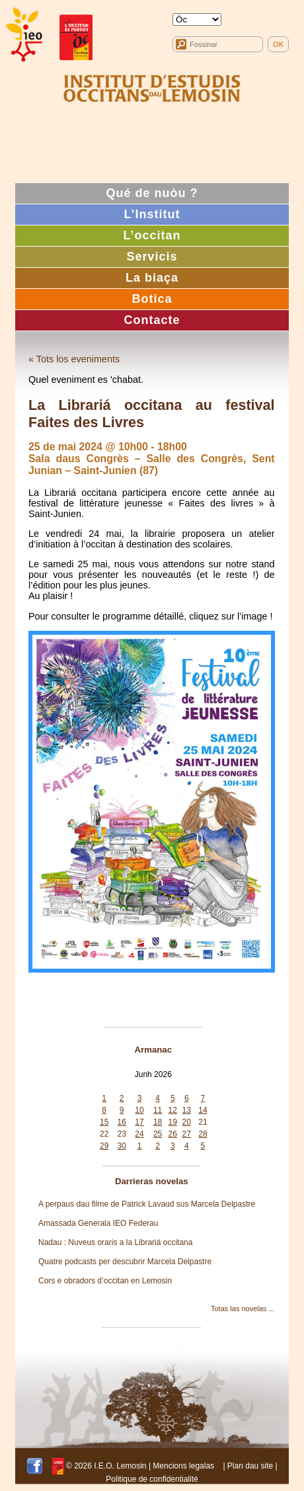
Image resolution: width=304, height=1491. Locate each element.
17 (139, 1122)
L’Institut (152, 214)
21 (202, 1122)
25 (157, 1134)
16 (122, 1122)
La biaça (152, 277)
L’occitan (151, 235)
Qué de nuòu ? (152, 193)
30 (122, 1145)
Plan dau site (250, 1466)
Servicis (151, 256)
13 (186, 1110)
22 (104, 1134)
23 (122, 1134)
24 (139, 1134)
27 (186, 1134)
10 (139, 1110)
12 (173, 1110)
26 (173, 1134)
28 (202, 1134)
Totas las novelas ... (243, 1308)
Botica (152, 298)
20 (186, 1122)
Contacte (152, 320)
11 (157, 1110)
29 (104, 1145)
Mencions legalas (183, 1466)
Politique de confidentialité (152, 1479)
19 (173, 1122)
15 (104, 1122)
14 (202, 1110)
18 (157, 1122)
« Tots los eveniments (74, 359)
